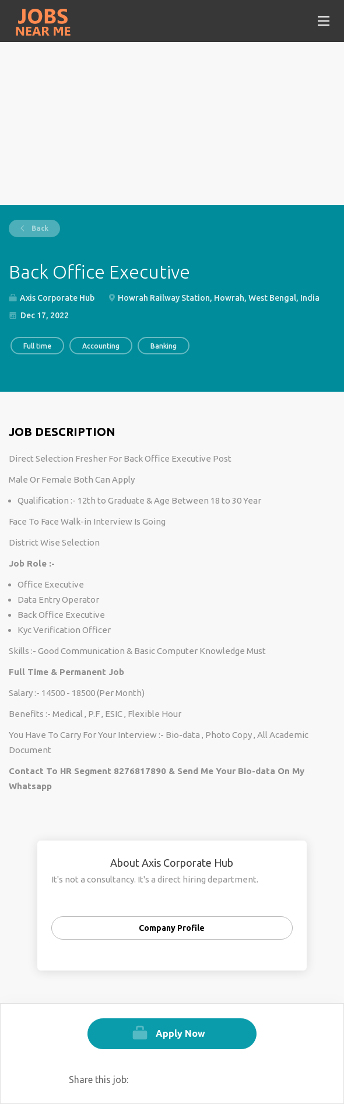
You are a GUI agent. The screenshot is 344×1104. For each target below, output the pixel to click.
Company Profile (172, 928)
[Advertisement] (172, 123)
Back (39, 228)
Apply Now (180, 1033)
